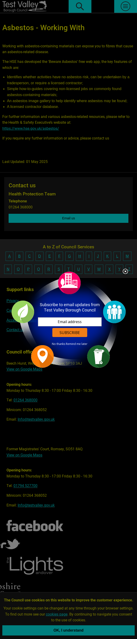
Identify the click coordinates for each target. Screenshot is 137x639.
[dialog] (68, 319)
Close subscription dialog (125, 271)
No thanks (58, 344)
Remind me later (76, 344)
